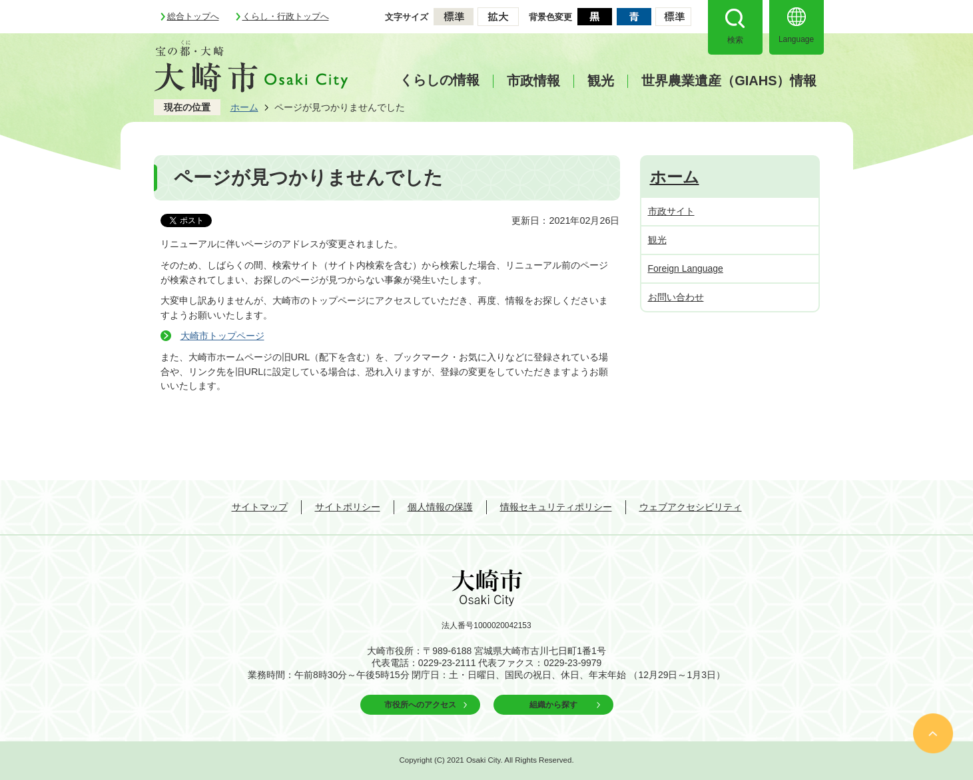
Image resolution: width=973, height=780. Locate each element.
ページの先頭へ (933, 733)
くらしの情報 (440, 80)
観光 (600, 81)
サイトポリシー (347, 507)
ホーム (244, 107)
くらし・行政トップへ (285, 16)
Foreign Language (685, 268)
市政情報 (533, 81)
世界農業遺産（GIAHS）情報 (728, 81)
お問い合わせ (676, 297)
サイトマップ (260, 507)
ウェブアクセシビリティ (690, 507)
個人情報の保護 (440, 507)
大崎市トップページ (222, 335)
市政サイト (671, 211)
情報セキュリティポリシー (556, 507)
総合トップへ (193, 16)
